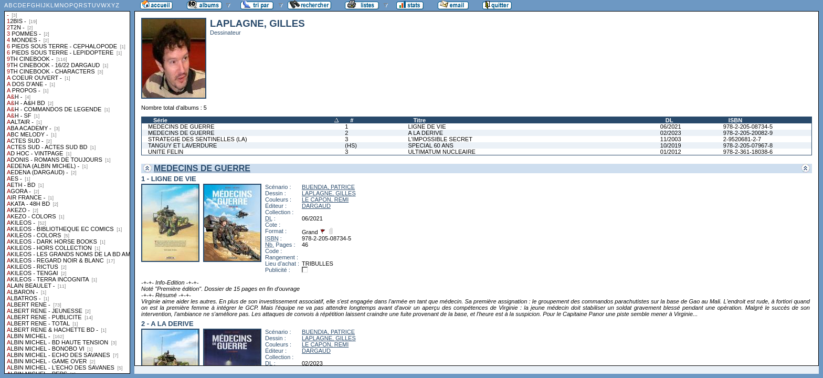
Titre (419, 120)
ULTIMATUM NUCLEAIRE (442, 152)
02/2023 (670, 133)
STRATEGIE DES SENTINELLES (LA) (197, 139)
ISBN (735, 120)
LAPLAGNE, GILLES (329, 193)
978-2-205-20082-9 (748, 133)
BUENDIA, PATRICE (328, 187)
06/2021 (670, 126)
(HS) (351, 145)
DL (669, 120)
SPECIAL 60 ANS (430, 145)
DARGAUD (316, 206)
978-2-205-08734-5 (748, 126)
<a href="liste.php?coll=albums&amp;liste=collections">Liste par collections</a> (67, 187)
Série (160, 120)
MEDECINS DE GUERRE (181, 126)
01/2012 (670, 152)
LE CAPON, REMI (325, 199)
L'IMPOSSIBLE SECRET (440, 139)
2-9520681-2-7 (742, 139)
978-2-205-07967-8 (748, 145)
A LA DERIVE (425, 133)
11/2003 (670, 139)
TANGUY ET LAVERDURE (182, 145)
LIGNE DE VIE (427, 126)
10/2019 (670, 145)
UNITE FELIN (165, 152)
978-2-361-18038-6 (748, 152)
